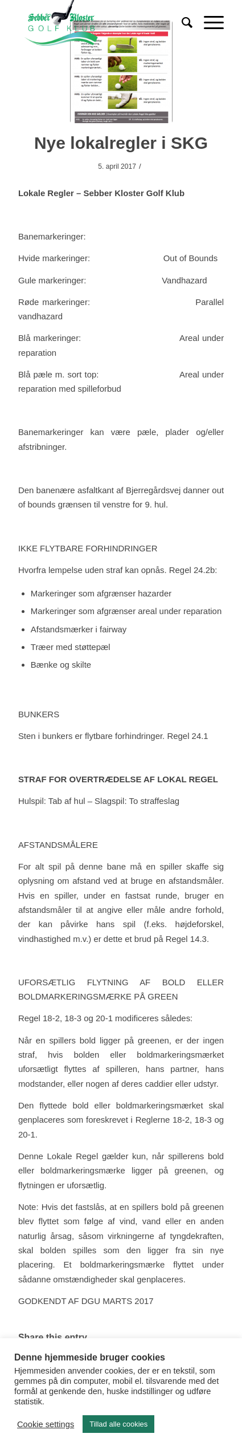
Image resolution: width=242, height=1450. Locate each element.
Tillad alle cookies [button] (118, 1424)
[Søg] (181, 23)
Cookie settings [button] (45, 1424)
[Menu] (208, 23)
